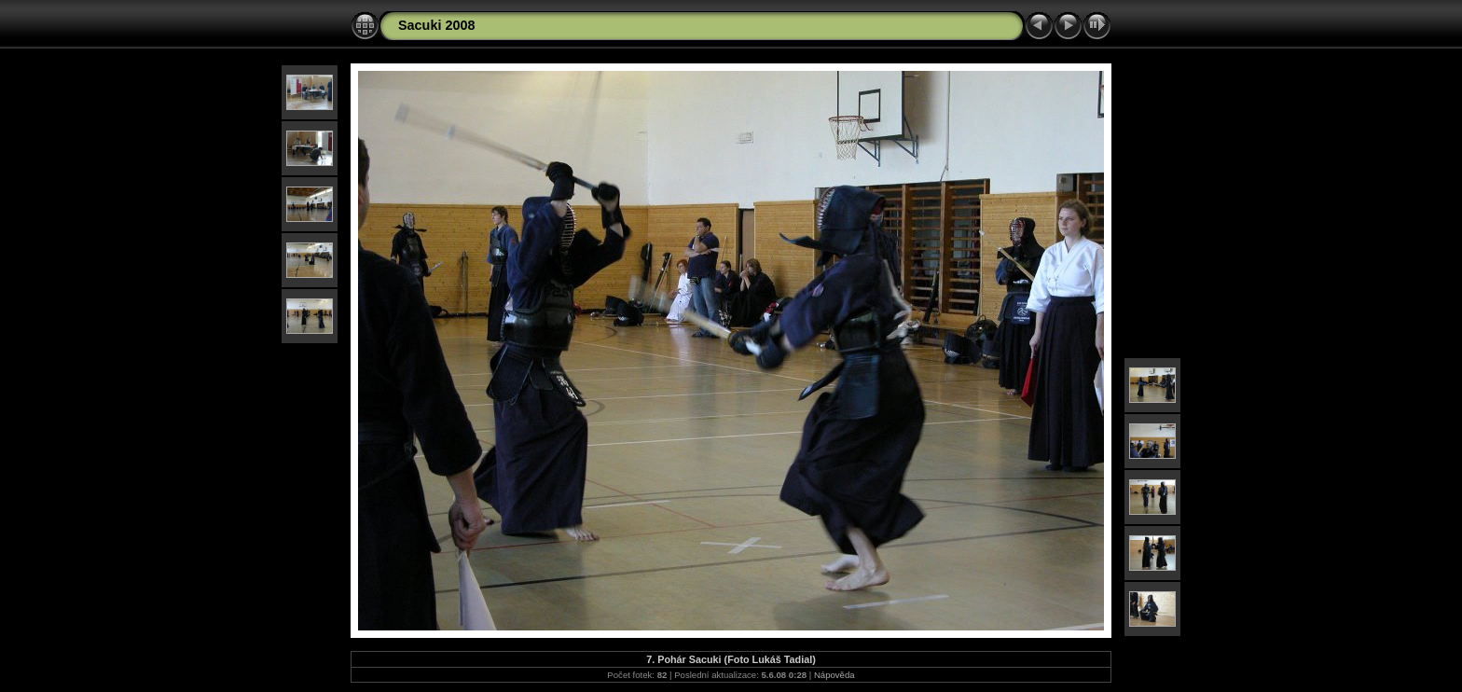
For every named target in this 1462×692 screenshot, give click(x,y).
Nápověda (834, 675)
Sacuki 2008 (436, 25)
